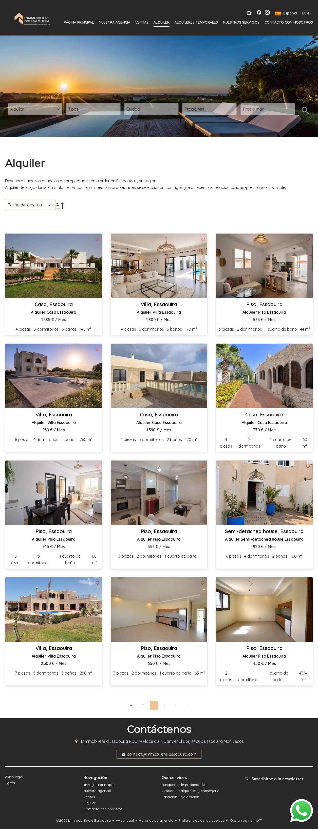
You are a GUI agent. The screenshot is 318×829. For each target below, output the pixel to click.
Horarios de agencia (156, 820)
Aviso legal (125, 820)
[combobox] (35, 109)
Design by (245, 820)
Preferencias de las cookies (201, 820)
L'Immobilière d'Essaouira (104, 741)
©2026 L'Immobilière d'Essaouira (83, 820)
